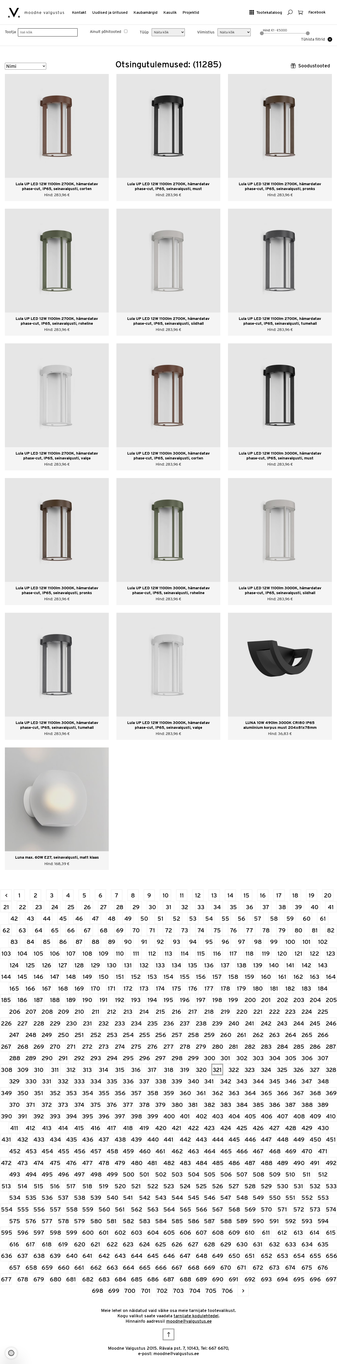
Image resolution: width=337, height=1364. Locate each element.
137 (225, 965)
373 (63, 1104)
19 (312, 895)
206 (14, 1011)
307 (323, 1058)
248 (31, 1034)
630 (241, 1244)
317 (152, 1069)
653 (282, 1255)
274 (120, 1046)
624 (144, 1244)
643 (120, 1255)
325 (282, 1069)
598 (55, 1232)
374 (79, 1104)
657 (14, 1267)
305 (290, 1058)
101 (306, 941)
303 (258, 1058)
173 (144, 988)
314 (103, 1069)
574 (331, 1209)
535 (31, 1197)
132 (144, 965)
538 (79, 1197)
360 (185, 1093)
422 (193, 1127)
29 (136, 907)
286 (315, 1046)
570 (266, 1209)
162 (298, 976)
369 (331, 1093)
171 (111, 988)
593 (307, 1221)
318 (168, 1069)
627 (193, 1244)
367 (298, 1093)
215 (160, 1011)
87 (79, 941)
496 (63, 1174)
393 (55, 1116)
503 (177, 1174)
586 (193, 1221)
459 (128, 1151)
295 (128, 1058)
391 (22, 1116)
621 (95, 1244)
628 (209, 1244)
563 (152, 1209)
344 (258, 1081)
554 (6, 1209)
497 (79, 1174)
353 (71, 1093)
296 (144, 1058)
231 (87, 1023)
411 (14, 1127)
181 (274, 988)
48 (111, 918)
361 (201, 1093)
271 (71, 1046)
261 (241, 1034)
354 (87, 1093)
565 (185, 1209)
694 (282, 1279)
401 (185, 1116)
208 (47, 1011)
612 (282, 1232)
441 (168, 1139)
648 (201, 1255)
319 (184, 1069)
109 (104, 953)
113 (168, 953)
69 (120, 930)
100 (290, 941)
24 (54, 907)
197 (201, 999)
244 (298, 1023)
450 (315, 1139)
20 (327, 895)
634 (307, 1244)
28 (119, 907)
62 (6, 930)
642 (104, 1255)
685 (136, 1279)
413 (47, 1127)
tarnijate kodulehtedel (196, 1315)
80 (298, 930)
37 (265, 907)
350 (22, 1093)
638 (38, 1255)
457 (95, 1151)
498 (95, 1174)
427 (274, 1127)
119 (266, 953)
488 (266, 1162)
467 (258, 1151)
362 (217, 1093)
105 (38, 953)
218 (209, 1011)
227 (22, 1023)
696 (315, 1279)
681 (71, 1279)
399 (152, 1116)
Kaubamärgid (146, 12)
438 (120, 1139)
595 (6, 1232)
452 (14, 1151)
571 (282, 1209)
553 (323, 1197)
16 (263, 895)
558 (71, 1209)
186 (22, 999)
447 (266, 1139)
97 (241, 941)
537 (63, 1197)
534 (14, 1197)
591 (274, 1221)
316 (136, 1069)
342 (225, 1081)
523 (168, 1186)
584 (160, 1221)
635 (323, 1244)
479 (120, 1162)
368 (315, 1093)
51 (160, 918)
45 (63, 918)
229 (55, 1023)
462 (177, 1151)
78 (266, 930)
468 (274, 1151)
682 (87, 1279)
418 (128, 1127)
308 (6, 1069)
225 (323, 1011)
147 (54, 976)
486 (233, 1162)
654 (298, 1255)
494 (31, 1174)
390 (6, 1116)
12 (198, 895)
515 (38, 1186)
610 (250, 1232)
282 (250, 1046)
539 (95, 1197)
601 (104, 1232)
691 (233, 1279)
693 (266, 1279)
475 (55, 1162)
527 (233, 1186)
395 (87, 1116)
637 (22, 1255)
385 (258, 1104)
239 (217, 1023)
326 (298, 1069)
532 (315, 1186)
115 (201, 953)
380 (177, 1104)
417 (111, 1127)
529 (266, 1186)
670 (225, 1267)
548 (241, 1197)
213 (128, 1011)
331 (46, 1081)
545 (193, 1197)
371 (30, 1104)
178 (225, 988)
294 (112, 1058)
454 (47, 1151)
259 (209, 1034)
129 (95, 965)
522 (152, 1186)
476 (71, 1162)
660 (63, 1267)
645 (152, 1255)
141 (290, 965)
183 (306, 988)
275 (136, 1046)
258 (193, 1034)
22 (22, 907)
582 (128, 1221)
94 (193, 941)
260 (225, 1034)
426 (258, 1127)
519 (104, 1186)
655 (315, 1255)
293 (95, 1058)
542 (144, 1197)
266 (323, 1034)
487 (250, 1162)
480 (136, 1162)
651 (250, 1255)
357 (136, 1093)
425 (241, 1127)
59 (290, 918)
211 (95, 1011)
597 (38, 1232)
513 (6, 1186)
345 (274, 1081)
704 (194, 1290)
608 (217, 1232)
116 (217, 953)
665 (144, 1267)
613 (298, 1232)
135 (192, 965)
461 (160, 1151)
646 (168, 1255)
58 (274, 918)
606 (185, 1232)
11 (182, 895)
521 (136, 1186)
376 (112, 1104)
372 (47, 1104)
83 (14, 941)
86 (63, 941)
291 (63, 1058)
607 (201, 1232)
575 (14, 1221)
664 (128, 1267)
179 (241, 988)
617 (30, 1244)
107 (71, 953)
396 (104, 1116)
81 (315, 930)
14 (230, 895)
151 (120, 976)
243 (282, 1023)
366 (282, 1093)
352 (55, 1093)
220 (241, 1011)
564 (168, 1209)
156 (201, 976)
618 (47, 1244)
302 (241, 1058)
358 (152, 1093)
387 (290, 1104)
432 (22, 1139)
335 (112, 1081)
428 (290, 1127)
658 (31, 1267)
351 (38, 1093)
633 (290, 1244)
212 (111, 1011)
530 (282, 1186)
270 (55, 1046)
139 (257, 965)
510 (290, 1174)
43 (30, 918)
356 (120, 1093)
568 (233, 1209)
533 (331, 1186)
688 (185, 1279)
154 (168, 976)
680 (55, 1279)
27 (103, 907)
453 (31, 1151)
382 (209, 1104)
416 (95, 1127)
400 (168, 1116)
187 (38, 999)
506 (225, 1174)
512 (323, 1174)
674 (290, 1267)
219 (225, 1011)
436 (87, 1139)
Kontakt (79, 12)
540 (112, 1197)
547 (225, 1197)
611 (266, 1232)
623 (128, 1244)
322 (233, 1069)
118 (250, 953)
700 (129, 1290)
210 (79, 1011)
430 (323, 1127)
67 (87, 930)
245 (315, 1023)
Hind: (267, 30)
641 (87, 1255)
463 (193, 1151)
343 (241, 1081)
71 (152, 930)
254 (128, 1034)
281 (233, 1046)
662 (95, 1267)
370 (14, 1104)
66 (71, 930)
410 (331, 1116)
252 (95, 1034)
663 (112, 1267)
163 (314, 976)
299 (193, 1058)
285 (298, 1046)
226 (6, 1023)
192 (119, 999)
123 (330, 953)
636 (6, 1255)
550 (274, 1197)
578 (63, 1221)
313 (87, 1069)
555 (22, 1209)
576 (31, 1221)
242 (266, 1023)
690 (217, 1279)
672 (258, 1267)
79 (282, 930)
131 (128, 965)
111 (136, 953)
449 (298, 1139)
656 (331, 1255)
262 (258, 1034)
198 (217, 999)
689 (201, 1279)
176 (192, 988)
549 (258, 1197)
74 (201, 930)
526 (217, 1186)
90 (128, 941)
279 (201, 1046)
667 (177, 1267)
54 (209, 918)
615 (331, 1232)
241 (249, 1023)
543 (160, 1197)
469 (290, 1151)
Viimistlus (205, 32)
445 (233, 1139)
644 (136, 1255)
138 (241, 965)
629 (225, 1244)
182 (290, 988)
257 (177, 1034)
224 (307, 1011)
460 (144, 1151)
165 (14, 988)
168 (63, 988)
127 (62, 965)
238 (201, 1023)
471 (322, 1151)
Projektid (191, 12)
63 (22, 930)
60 (306, 918)
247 (14, 1034)
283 (266, 1046)
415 (79, 1127)
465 (225, 1151)
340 (193, 1081)
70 (136, 930)
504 (193, 1174)
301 (225, 1058)
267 (6, 1046)
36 (249, 907)
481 (152, 1162)
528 (250, 1186)
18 (295, 895)
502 (160, 1174)
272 (87, 1046)
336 (128, 1081)
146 (38, 976)
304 (274, 1058)
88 (95, 941)
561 (120, 1209)
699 (113, 1290)
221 (257, 1011)
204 (315, 999)
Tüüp (144, 32)
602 (120, 1232)
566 (201, 1209)
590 (258, 1221)
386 (274, 1104)
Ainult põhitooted (105, 31)
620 (79, 1244)
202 (282, 999)
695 (298, 1279)
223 (290, 1011)
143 (323, 965)
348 (323, 1081)
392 (38, 1116)
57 (257, 918)
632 (274, 1244)
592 (290, 1221)
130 (111, 965)
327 (315, 1069)
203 (298, 999)
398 (136, 1116)
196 (185, 999)
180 (258, 988)
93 (176, 941)
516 (55, 1186)
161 (282, 976)
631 (257, 1244)
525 (201, 1186)
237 (185, 1023)
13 (214, 895)
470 (307, 1151)
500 (128, 1174)
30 (152, 907)
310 (38, 1069)
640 (71, 1255)
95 (209, 941)
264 (290, 1034)
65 (55, 930)
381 (193, 1104)
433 (38, 1139)
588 (225, 1221)
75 (217, 930)
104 (22, 953)
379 (160, 1104)
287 (331, 1046)
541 (128, 1197)
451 (331, 1139)
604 (152, 1232)
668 (193, 1267)
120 (282, 953)
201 (266, 999)
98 (258, 941)
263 (274, 1034)
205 (331, 999)
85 (47, 941)
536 (47, 1197)
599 (71, 1232)
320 (201, 1069)
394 (71, 1116)
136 (209, 965)
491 (314, 1162)
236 (168, 1023)
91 (144, 941)
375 (95, 1104)
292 (79, 1058)
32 (184, 907)
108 (87, 953)
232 (104, 1023)
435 (71, 1139)
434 (55, 1139)
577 (47, 1221)
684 (120, 1279)
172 (128, 988)
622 (112, 1244)
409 (315, 1116)
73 (184, 930)
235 (152, 1023)
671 (241, 1267)
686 (152, 1279)
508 (258, 1174)
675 (307, 1267)
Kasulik (170, 12)
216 (176, 1011)
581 (111, 1221)
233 (120, 1023)
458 (112, 1151)
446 (250, 1139)
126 (46, 965)
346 (290, 1081)
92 (160, 941)
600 (87, 1232)
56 (241, 918)
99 (274, 941)
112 (152, 953)
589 (241, 1221)
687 (168, 1279)
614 (314, 1232)
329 (14, 1081)
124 (14, 965)
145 (22, 976)
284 (282, 1046)
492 (331, 1162)
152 (136, 976)
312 (71, 1069)
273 (104, 1046)
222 (274, 1011)
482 (168, 1162)
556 (38, 1209)
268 (22, 1046)
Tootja (10, 32)
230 (71, 1023)
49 (128, 918)
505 (209, 1174)
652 (266, 1255)
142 (306, 965)
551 (290, 1197)
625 (160, 1244)
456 (79, 1151)
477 (87, 1162)
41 (331, 907)
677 (6, 1279)
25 (71, 907)
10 (165, 895)
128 (79, 965)
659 (47, 1267)
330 (31, 1081)
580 (95, 1221)
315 (120, 1069)
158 (233, 976)
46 (79, 918)
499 (112, 1174)
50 (144, 918)
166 (30, 988)
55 (225, 918)
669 (209, 1267)
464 (209, 1151)
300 (209, 1058)
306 (307, 1058)
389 (323, 1104)
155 (185, 976)
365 (266, 1093)
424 (225, 1127)
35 (233, 907)
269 (38, 1046)
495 (47, 1174)
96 (225, 941)
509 (274, 1174)
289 (31, 1058)
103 (6, 953)
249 (47, 1034)
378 (144, 1104)
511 (306, 1174)
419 (144, 1127)
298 (177, 1058)
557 (55, 1209)
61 (323, 918)
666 (160, 1267)
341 (209, 1081)
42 (14, 918)
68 (103, 930)
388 (307, 1104)
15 (246, 895)
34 (217, 907)
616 (14, 1244)
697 (331, 1279)
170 (95, 988)
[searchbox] (47, 32)
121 (298, 953)
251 (79, 1034)
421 (176, 1127)
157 (217, 976)
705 (211, 1290)
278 (185, 1046)
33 (200, 907)
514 (22, 1186)
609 (233, 1232)
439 (136, 1139)
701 (145, 1290)
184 (323, 988)
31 (168, 907)
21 (6, 907)
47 (95, 918)
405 (250, 1116)
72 (168, 930)
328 (331, 1069)
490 (298, 1162)
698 (97, 1290)
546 (209, 1197)
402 (201, 1116)
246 (331, 1023)
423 (209, 1127)
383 (225, 1104)
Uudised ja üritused (110, 12)
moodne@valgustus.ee (189, 1321)
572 (298, 1209)
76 (233, 930)
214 (144, 1011)
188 (55, 999)
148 (71, 976)
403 (217, 1116)
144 (6, 976)
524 (185, 1186)
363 (233, 1093)
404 (233, 1116)
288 (14, 1058)
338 (160, 1081)
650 (233, 1255)
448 (282, 1139)
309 (22, 1069)
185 (6, 999)
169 (79, 988)
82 (330, 930)
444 (217, 1139)
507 (241, 1174)
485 (217, 1162)
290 (47, 1058)
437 (104, 1139)
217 (192, 1011)
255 (144, 1034)
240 (233, 1023)
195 (168, 999)
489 (282, 1162)
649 (217, 1255)
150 (104, 976)
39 (298, 907)
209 (63, 1011)
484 (201, 1162)
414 (63, 1127)
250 (63, 1034)
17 (279, 895)
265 (307, 1034)
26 (87, 907)
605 (168, 1232)
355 (104, 1093)
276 (152, 1046)
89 (111, 941)
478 (104, 1162)
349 (6, 1093)
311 (55, 1069)
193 (136, 999)
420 (160, 1127)
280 (217, 1046)
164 (331, 976)
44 (47, 918)
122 (314, 953)
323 (250, 1069)
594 (323, 1221)
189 (71, 999)
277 (168, 1046)
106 (55, 953)
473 (22, 1162)
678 (22, 1279)
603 (136, 1232)
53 (193, 918)
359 (168, 1093)
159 (249, 976)
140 (274, 965)
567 (217, 1209)
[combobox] (48, 32)
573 (315, 1209)
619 (63, 1244)
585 (177, 1221)
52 (176, 918)
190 (87, 999)
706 (227, 1290)
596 (22, 1232)
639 (55, 1255)
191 (103, 999)
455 (63, 1151)
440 (152, 1139)
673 (274, 1267)
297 (160, 1058)
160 (266, 976)
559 (87, 1209)
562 (136, 1209)
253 (112, 1034)
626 (177, 1244)
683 (104, 1279)
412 (30, 1127)
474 (38, 1162)
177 (209, 988)
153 (152, 976)
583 (144, 1221)
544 (177, 1197)
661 (79, 1267)
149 (87, 976)
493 (14, 1174)
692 (250, 1279)
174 (160, 988)
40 (314, 907)
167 (46, 988)
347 (307, 1081)
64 (38, 930)
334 (95, 1081)
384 (241, 1104)
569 (250, 1209)
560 (104, 1209)
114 (185, 953)
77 (249, 930)
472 (6, 1162)
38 (282, 907)
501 (144, 1174)
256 (160, 1034)
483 (185, 1162)
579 (79, 1221)
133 (160, 965)
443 (201, 1139)
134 (176, 965)
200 (250, 999)
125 (30, 965)
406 (266, 1116)
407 (282, 1116)
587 (209, 1221)
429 (307, 1127)
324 (266, 1069)
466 (241, 1151)
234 (136, 1023)
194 (152, 999)
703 (178, 1290)
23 (38, 907)
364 (250, 1093)
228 (38, 1023)
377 (128, 1104)
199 (233, 999)
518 (87, 1186)
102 (323, 941)
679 (38, 1279)
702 (162, 1290)
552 (307, 1197)
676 (323, 1267)
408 (298, 1116)
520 (120, 1186)
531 (298, 1186)
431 (6, 1139)
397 (120, 1116)
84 (30, 941)
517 (71, 1186)
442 (185, 1139)
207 (31, 1011)
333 (79, 1081)
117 (233, 953)
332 (63, 1081)
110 (120, 953)
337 (144, 1081)
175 (176, 988)
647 (185, 1255)
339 (177, 1081)
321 (217, 1069)
